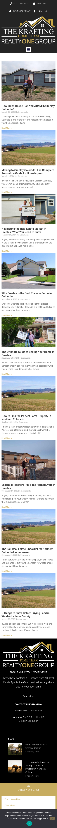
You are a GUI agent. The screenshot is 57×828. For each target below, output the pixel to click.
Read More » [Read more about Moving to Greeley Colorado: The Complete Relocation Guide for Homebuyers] (7, 192)
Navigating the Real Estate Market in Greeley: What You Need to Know (24, 230)
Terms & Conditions (13, 799)
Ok (29, 823)
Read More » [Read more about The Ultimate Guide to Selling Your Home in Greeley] (7, 374)
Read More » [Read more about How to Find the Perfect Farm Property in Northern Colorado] (7, 438)
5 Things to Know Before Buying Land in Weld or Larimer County (26, 614)
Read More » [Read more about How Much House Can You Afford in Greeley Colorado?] (7, 128)
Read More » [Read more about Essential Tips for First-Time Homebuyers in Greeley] (7, 507)
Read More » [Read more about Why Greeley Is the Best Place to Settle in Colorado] (7, 315)
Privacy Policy (10, 805)
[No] (52, 818)
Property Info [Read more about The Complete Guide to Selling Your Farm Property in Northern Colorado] (32, 775)
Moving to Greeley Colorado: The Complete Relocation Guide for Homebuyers (28, 171)
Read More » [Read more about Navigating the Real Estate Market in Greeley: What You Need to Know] (7, 251)
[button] (28, 49)
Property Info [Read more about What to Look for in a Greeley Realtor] (32, 751)
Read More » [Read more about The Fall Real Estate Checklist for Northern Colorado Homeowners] (7, 571)
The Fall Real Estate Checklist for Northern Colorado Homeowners (27, 550)
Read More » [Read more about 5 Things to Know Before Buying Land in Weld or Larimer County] (7, 635)
